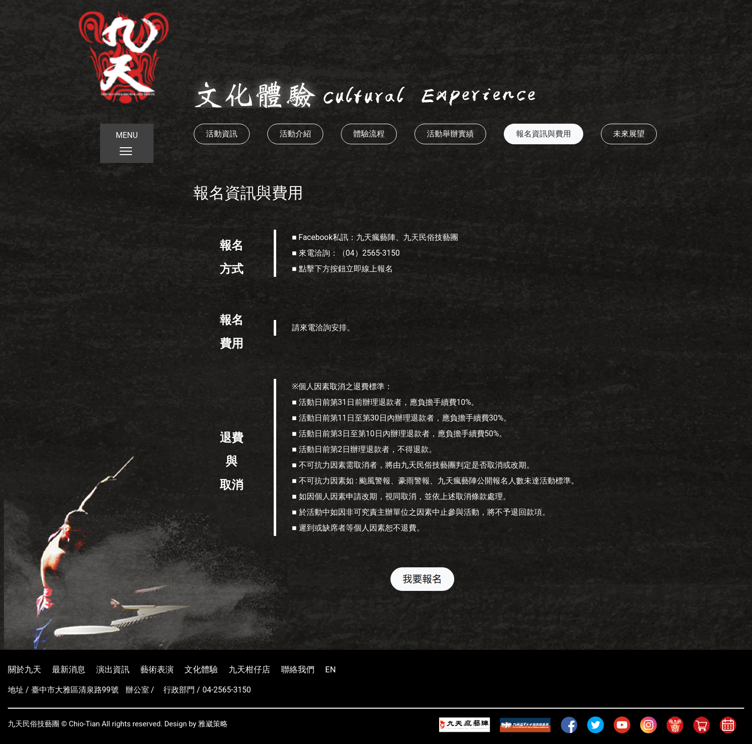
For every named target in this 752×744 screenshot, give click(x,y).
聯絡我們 (297, 669)
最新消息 (68, 669)
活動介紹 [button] (295, 133)
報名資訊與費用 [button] (543, 133)
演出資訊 (113, 669)
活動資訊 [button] (221, 133)
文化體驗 (201, 669)
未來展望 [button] (629, 133)
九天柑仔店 (249, 669)
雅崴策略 (213, 723)
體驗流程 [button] (369, 133)
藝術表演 (157, 669)
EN (330, 669)
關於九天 (24, 669)
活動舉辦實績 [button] (450, 133)
